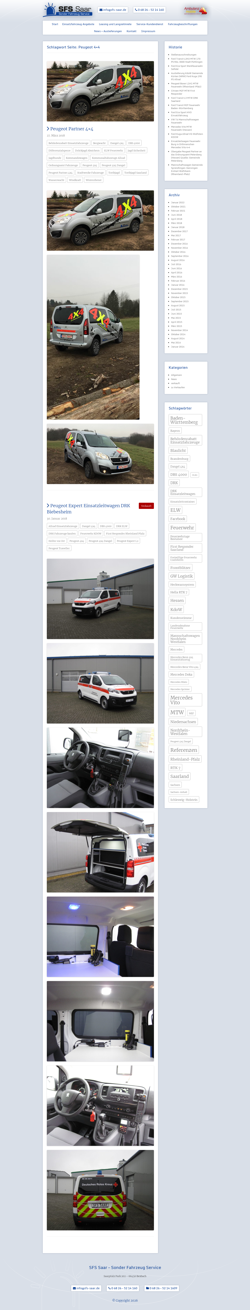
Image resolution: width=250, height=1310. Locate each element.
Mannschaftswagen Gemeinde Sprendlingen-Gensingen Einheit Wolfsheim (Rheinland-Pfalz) (187, 169)
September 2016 (180, 256)
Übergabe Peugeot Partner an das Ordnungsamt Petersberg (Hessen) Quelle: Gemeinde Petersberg (186, 156)
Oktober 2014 (178, 334)
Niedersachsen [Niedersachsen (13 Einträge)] (183, 722)
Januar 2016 (177, 285)
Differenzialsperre (60, 150)
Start (55, 24)
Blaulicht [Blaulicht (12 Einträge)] (178, 450)
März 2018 (176, 223)
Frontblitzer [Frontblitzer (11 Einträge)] (180, 568)
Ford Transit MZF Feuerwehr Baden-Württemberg (185, 106)
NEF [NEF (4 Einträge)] (191, 713)
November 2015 (179, 293)
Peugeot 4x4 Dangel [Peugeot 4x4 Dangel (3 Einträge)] (180, 741)
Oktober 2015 (178, 297)
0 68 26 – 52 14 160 (149, 9)
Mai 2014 (176, 342)
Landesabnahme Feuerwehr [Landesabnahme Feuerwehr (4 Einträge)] (180, 627)
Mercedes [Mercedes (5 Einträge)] (176, 649)
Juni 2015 (176, 314)
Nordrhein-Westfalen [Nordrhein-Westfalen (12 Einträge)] (180, 732)
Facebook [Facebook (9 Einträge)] (177, 519)
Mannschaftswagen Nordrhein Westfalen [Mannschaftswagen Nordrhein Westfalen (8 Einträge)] (185, 639)
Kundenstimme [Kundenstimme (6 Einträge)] (181, 618)
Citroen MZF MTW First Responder (183, 92)
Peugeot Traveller (59, 548)
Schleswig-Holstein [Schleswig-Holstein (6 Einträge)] (183, 799)
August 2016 (178, 260)
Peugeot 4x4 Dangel (113, 165)
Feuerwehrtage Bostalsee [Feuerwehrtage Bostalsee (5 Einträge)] (180, 538)
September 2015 (180, 301)
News (174, 379)
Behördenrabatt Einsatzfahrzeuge (69, 143)
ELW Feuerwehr (113, 150)
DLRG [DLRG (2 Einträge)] (194, 475)
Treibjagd (114, 172)
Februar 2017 (178, 239)
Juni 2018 (176, 215)
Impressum (148, 31)
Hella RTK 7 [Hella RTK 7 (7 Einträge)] (178, 592)
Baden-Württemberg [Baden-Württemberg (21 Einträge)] (184, 420)
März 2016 (176, 276)
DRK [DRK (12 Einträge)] (174, 483)
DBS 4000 (134, 143)
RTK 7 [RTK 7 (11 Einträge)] (175, 768)
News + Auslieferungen (108, 31)
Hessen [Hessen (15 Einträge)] (177, 600)
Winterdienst (94, 180)
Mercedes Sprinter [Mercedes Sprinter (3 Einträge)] (180, 689)
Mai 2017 (176, 235)
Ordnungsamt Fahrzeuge (63, 165)
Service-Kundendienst (149, 24)
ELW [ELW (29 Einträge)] (175, 510)
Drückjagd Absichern (87, 150)
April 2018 (176, 219)
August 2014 (178, 338)
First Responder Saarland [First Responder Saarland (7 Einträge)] (182, 548)
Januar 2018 (177, 227)
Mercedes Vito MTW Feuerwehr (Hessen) (181, 128)
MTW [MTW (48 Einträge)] (177, 712)
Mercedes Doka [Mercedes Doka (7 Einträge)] (181, 674)
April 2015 (176, 322)
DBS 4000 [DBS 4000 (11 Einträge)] (178, 474)
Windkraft (75, 180)
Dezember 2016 (179, 244)
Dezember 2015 (179, 289)
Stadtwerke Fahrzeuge (90, 172)
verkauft (175, 383)
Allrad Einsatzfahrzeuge (63, 526)
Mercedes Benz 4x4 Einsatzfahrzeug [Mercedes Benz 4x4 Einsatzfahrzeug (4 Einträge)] (181, 658)
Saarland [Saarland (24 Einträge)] (179, 776)
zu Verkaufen (178, 387)
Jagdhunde (55, 158)
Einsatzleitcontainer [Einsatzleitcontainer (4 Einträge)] (182, 501)
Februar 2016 (178, 281)
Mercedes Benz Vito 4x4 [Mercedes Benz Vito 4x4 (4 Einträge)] (184, 667)
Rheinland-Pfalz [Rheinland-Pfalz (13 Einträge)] (185, 759)
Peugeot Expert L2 (127, 541)
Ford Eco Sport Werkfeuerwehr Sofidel (187, 67)
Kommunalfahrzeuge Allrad (108, 158)
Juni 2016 (176, 268)
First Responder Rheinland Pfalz (125, 533)
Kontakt (131, 31)
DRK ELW (121, 526)
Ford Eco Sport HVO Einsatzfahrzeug (181, 113)
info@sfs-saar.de (113, 9)
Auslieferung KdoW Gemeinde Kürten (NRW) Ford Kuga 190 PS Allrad (187, 76)
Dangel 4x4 (117, 143)
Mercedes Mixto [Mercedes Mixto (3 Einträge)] (178, 682)
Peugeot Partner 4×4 (70, 129)
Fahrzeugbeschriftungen (182, 24)
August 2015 (178, 305)
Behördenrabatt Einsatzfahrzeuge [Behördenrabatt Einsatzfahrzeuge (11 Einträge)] (185, 440)
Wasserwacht (56, 180)
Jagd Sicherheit (137, 150)
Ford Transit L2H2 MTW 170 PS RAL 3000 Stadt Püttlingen (186, 60)
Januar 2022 (177, 202)
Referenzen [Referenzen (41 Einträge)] (183, 750)
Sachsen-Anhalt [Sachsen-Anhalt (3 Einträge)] (178, 792)
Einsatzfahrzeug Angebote (78, 24)
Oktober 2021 (178, 206)
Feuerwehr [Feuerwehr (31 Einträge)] (182, 528)
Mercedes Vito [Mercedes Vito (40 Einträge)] (181, 700)
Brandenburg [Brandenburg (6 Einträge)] (179, 458)
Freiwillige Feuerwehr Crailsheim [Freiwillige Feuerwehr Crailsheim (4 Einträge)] (183, 558)
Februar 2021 (178, 211)
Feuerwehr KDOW (90, 533)
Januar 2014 (177, 347)
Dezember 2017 (179, 231)
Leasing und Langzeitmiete (115, 24)
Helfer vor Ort (57, 541)
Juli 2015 (176, 309)
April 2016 (176, 272)
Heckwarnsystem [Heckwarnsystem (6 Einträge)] (182, 584)
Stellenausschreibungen (183, 54)
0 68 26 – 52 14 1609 (161, 1288)
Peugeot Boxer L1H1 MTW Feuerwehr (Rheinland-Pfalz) (186, 85)
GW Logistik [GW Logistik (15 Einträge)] (181, 576)
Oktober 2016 (178, 252)
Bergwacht (99, 143)
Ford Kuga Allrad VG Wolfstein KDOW (187, 135)
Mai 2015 (176, 318)
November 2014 (179, 330)
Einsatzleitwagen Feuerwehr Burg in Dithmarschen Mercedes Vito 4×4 (185, 144)
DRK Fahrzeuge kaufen (62, 533)
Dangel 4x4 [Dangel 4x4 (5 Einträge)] (177, 466)
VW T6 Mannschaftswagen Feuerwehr (185, 121)
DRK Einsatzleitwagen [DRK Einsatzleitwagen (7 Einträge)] (182, 492)
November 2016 (179, 248)
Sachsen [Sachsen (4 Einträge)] (175, 785)
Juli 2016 (176, 264)
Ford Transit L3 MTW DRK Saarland (184, 99)
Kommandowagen (76, 158)
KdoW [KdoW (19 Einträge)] (176, 609)
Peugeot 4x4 (90, 165)
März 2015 (176, 326)
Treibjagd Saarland (135, 172)
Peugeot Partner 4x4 (61, 172)
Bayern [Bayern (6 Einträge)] (175, 430)
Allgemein (176, 375)
